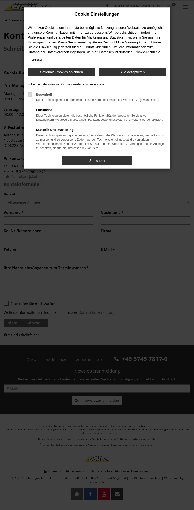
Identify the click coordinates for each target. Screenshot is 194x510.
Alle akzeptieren (132, 72)
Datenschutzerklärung (115, 52)
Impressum (36, 59)
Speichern (97, 161)
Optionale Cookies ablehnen (61, 72)
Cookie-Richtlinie (147, 52)
